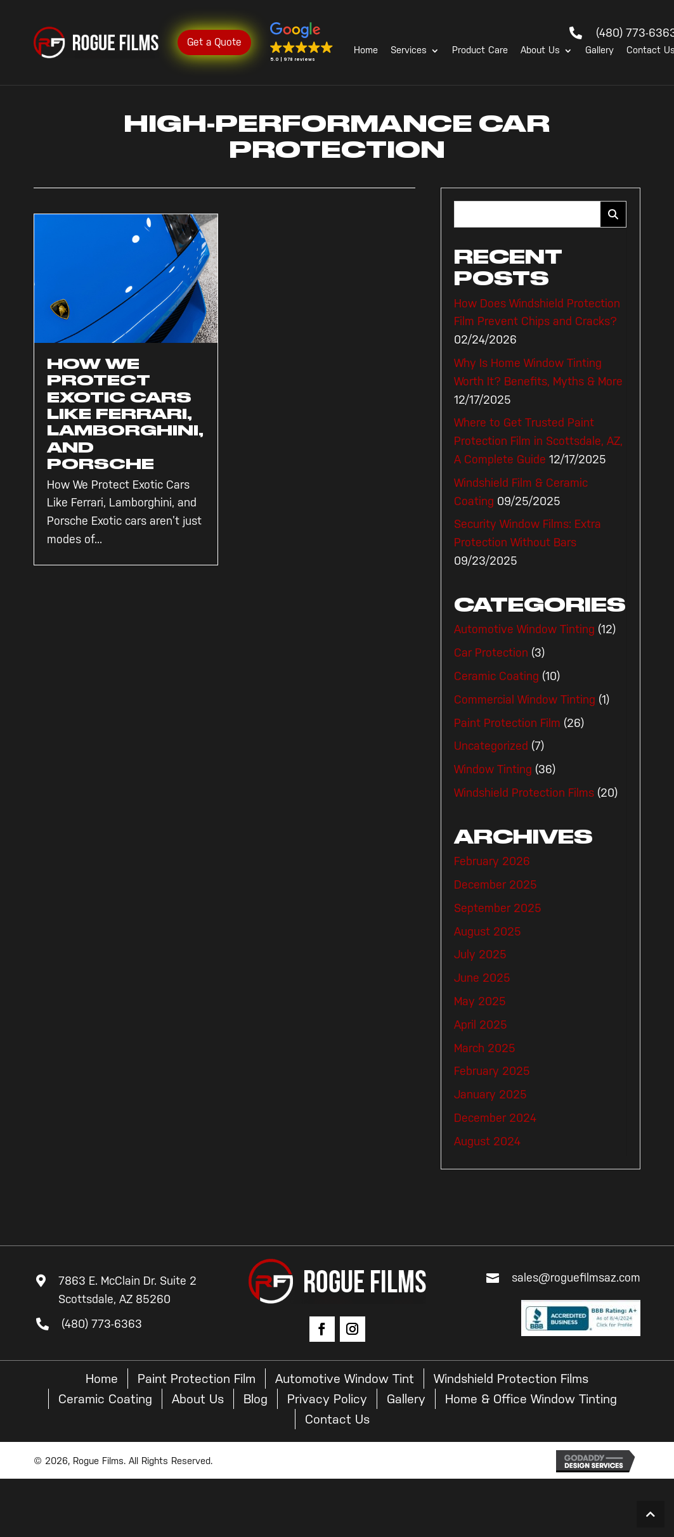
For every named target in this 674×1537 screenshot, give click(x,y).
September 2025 (497, 908)
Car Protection (491, 653)
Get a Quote (214, 42)
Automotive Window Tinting (524, 629)
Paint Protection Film (507, 723)
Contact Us (337, 1419)
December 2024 (495, 1118)
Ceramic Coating (496, 676)
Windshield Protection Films (524, 793)
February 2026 (492, 861)
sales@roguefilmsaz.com (576, 1278)
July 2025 (480, 954)
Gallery (599, 51)
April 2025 (480, 1025)
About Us (540, 51)
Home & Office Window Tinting (531, 1398)
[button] (302, 42)
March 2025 (484, 1048)
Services (409, 51)
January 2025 (490, 1095)
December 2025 (495, 885)
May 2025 (480, 1001)
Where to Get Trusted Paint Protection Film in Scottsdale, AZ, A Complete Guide (538, 441)
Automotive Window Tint (344, 1378)
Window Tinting (493, 769)
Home (366, 51)
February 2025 (492, 1071)
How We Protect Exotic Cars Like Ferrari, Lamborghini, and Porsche (125, 414)
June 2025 (482, 978)
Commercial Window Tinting (524, 700)
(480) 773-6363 (102, 1324)
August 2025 (487, 932)
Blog (255, 1398)
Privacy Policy (327, 1398)
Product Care (480, 51)
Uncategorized (491, 746)
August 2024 (487, 1141)
